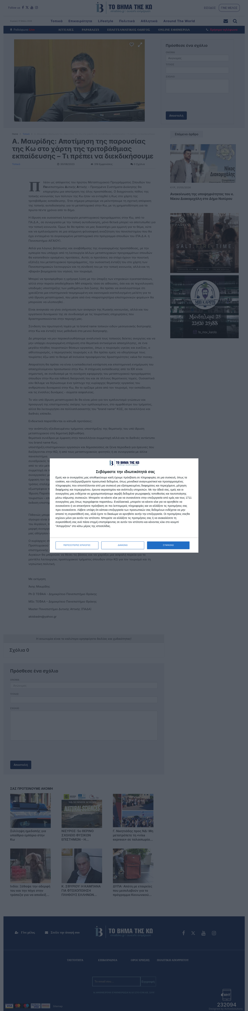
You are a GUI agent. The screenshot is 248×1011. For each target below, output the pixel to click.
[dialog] (124, 505)
